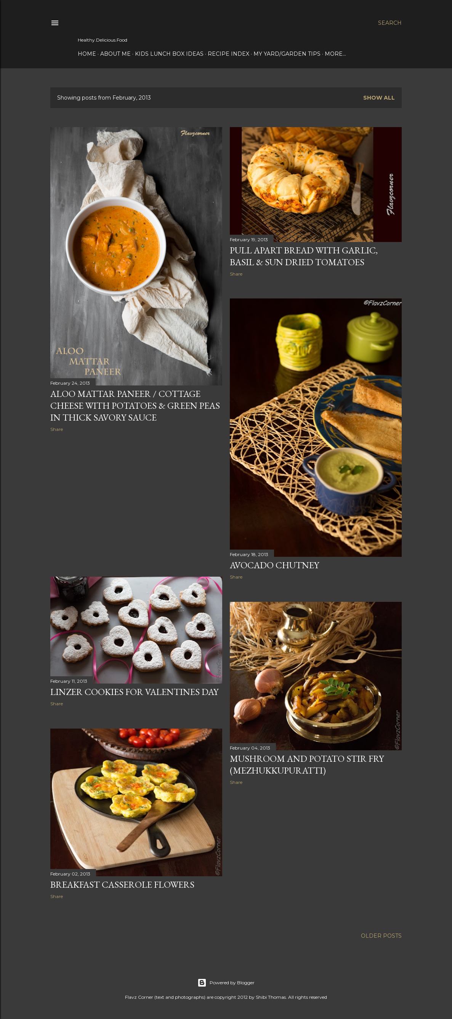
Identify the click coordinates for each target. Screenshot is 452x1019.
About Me (115, 53)
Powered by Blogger (226, 982)
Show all (379, 97)
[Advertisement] (136, 504)
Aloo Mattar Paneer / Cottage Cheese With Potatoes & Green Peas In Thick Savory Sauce (135, 405)
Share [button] (56, 429)
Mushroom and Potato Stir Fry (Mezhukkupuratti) (307, 764)
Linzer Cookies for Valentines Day (134, 692)
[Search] (390, 23)
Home (87, 53)
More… (335, 53)
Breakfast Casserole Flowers (122, 884)
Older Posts (381, 935)
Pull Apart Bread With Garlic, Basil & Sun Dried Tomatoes (304, 256)
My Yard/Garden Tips (287, 53)
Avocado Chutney (274, 565)
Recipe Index (228, 53)
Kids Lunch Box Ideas (169, 53)
